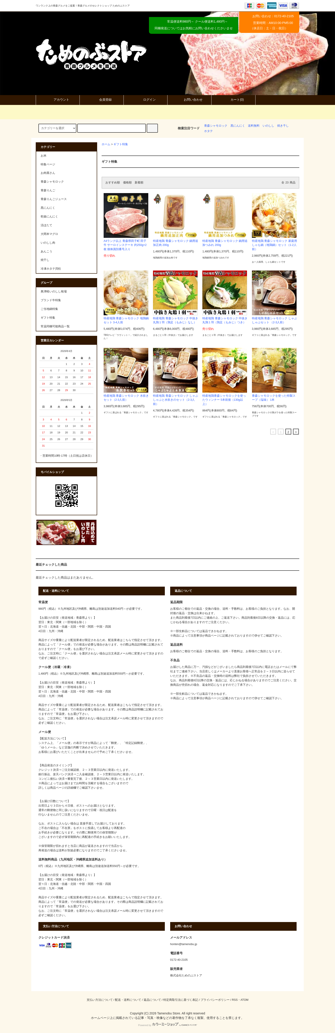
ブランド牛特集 (51, 300)
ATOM (244, 999)
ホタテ (208, 131)
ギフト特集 (120, 144)
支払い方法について (100, 999)
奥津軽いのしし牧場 (54, 291)
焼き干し (283, 125)
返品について (152, 999)
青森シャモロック (215, 125)
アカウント (57, 99)
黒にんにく (237, 125)
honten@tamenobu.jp (183, 944)
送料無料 (254, 125)
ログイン (146, 99)
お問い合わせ (189, 99)
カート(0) (233, 99)
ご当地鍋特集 (49, 309)
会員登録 (102, 99)
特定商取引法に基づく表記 (180, 999)
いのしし (268, 125)
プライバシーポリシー (215, 999)
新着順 (139, 182)
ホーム (106, 144)
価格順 (127, 182)
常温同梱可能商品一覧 (55, 326)
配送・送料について (128, 999)
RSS (235, 999)
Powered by (167, 1025)
